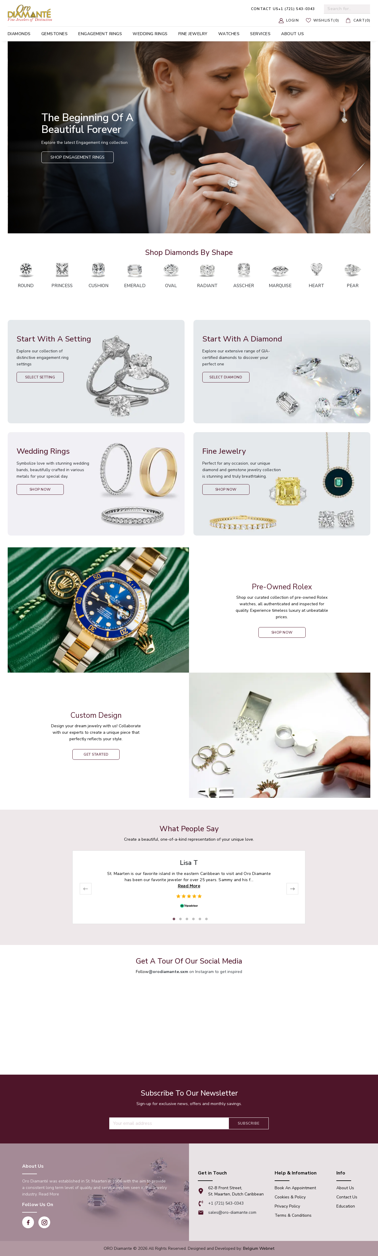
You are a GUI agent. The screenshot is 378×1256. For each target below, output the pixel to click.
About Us (345, 1188)
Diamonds (19, 34)
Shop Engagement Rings (77, 157)
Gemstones (54, 34)
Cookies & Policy (290, 1197)
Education (345, 1206)
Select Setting (40, 377)
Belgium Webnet (258, 1248)
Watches (229, 34)
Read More (189, 886)
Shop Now (40, 489)
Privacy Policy (287, 1206)
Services (260, 34)
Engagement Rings (100, 34)
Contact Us (346, 1197)
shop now (282, 632)
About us (292, 34)
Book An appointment (295, 1188)
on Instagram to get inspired (195, 971)
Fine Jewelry (193, 34)
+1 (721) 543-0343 (283, 8)
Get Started (96, 754)
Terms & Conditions (293, 1215)
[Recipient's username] (169, 1123)
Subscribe (249, 1123)
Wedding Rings (150, 34)
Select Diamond (225, 377)
